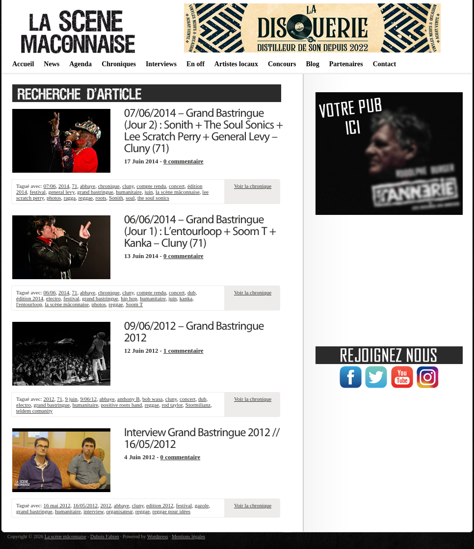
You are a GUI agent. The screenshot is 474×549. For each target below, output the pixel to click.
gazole (202, 505)
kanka (186, 298)
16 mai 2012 (56, 505)
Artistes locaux (236, 64)
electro (53, 298)
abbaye (87, 186)
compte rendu (151, 186)
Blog (312, 64)
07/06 (49, 186)
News (51, 64)
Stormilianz (198, 405)
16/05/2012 (85, 505)
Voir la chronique (252, 186)
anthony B (128, 399)
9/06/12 (88, 399)
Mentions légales (188, 536)
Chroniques (119, 64)
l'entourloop (29, 304)
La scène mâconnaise (65, 536)
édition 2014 (29, 298)
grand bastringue (95, 192)
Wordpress (157, 536)
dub (191, 292)
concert (176, 186)
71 (74, 186)
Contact (384, 64)
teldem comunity (34, 411)
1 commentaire (183, 350)
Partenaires (346, 64)
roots (101, 198)
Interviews (161, 64)
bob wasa (152, 399)
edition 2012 (159, 505)
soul (130, 198)
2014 (63, 186)
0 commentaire (183, 161)
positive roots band (121, 405)
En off (195, 64)
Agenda (80, 64)
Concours (282, 64)
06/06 (49, 292)
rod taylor (172, 405)
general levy (61, 192)
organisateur (119, 511)
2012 (48, 399)
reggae (86, 198)
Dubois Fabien (104, 536)
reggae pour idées (172, 511)
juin (148, 192)
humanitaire (129, 192)
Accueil (23, 64)
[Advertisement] (389, 277)
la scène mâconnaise (178, 192)
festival (38, 192)
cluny (128, 186)
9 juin (71, 399)
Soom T (134, 304)
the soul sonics (153, 198)
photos (54, 198)
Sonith (116, 198)
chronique (109, 186)
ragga (70, 198)
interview (93, 511)
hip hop (129, 298)
